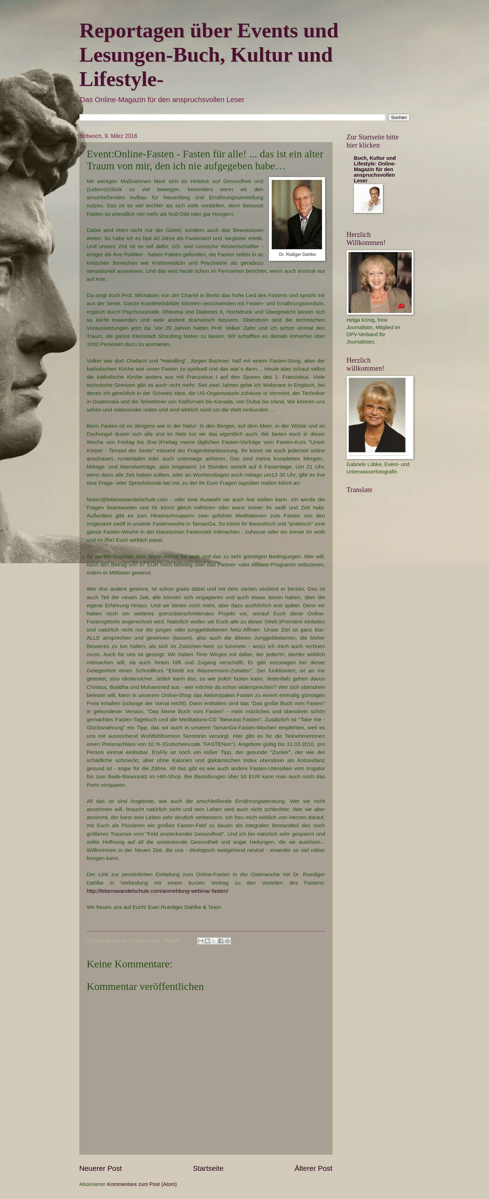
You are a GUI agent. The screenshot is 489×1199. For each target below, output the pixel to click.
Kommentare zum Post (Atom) (142, 1184)
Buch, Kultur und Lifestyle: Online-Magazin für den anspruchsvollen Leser (375, 169)
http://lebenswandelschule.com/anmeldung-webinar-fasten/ (158, 891)
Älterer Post (314, 1168)
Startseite (208, 1168)
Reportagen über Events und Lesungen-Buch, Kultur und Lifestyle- (209, 54)
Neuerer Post (100, 1168)
